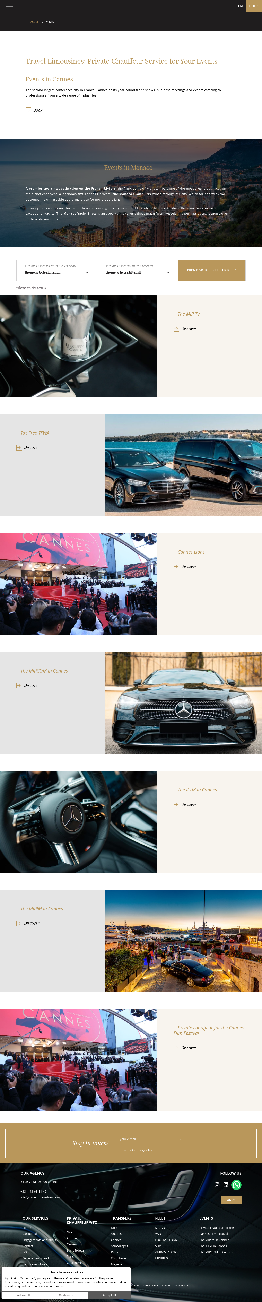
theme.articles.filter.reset (212, 270)
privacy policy (144, 1150)
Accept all (109, 1295)
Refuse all (23, 1295)
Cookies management (177, 1285)
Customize (66, 1295)
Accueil (35, 21)
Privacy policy (153, 1285)
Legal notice (134, 1285)
